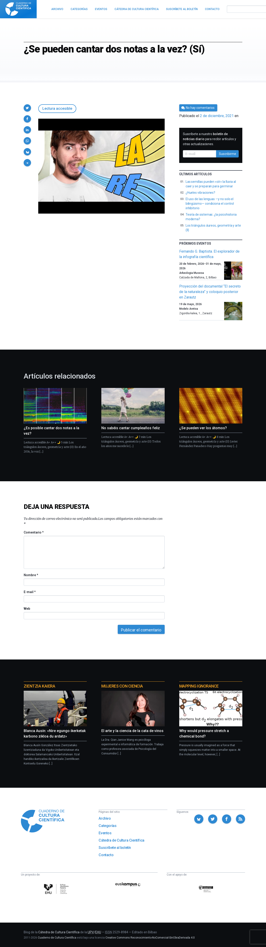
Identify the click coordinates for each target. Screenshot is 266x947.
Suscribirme (227, 154)
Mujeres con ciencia (122, 686)
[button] (27, 108)
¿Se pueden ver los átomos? (203, 428)
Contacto (106, 855)
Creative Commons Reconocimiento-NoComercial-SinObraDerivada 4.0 (150, 937)
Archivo (105, 818)
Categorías (107, 826)
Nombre (31, 575)
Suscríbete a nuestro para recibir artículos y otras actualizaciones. (209, 139)
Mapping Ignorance (199, 686)
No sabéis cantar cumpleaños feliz (130, 428)
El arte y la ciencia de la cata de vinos (132, 731)
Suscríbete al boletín (115, 847)
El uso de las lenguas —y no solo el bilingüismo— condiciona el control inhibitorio (210, 203)
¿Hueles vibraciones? (200, 192)
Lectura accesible (57, 108)
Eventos (105, 833)
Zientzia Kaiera (39, 686)
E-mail (29, 592)
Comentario (33, 532)
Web (27, 608)
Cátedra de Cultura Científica (121, 840)
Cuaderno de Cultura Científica (57, 937)
